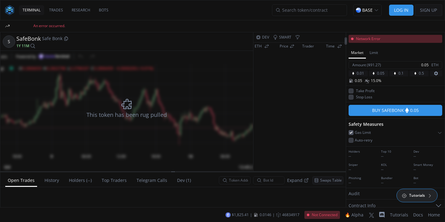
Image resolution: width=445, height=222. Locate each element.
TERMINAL (31, 10)
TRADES (56, 10)
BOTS (103, 10)
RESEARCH (81, 10)
